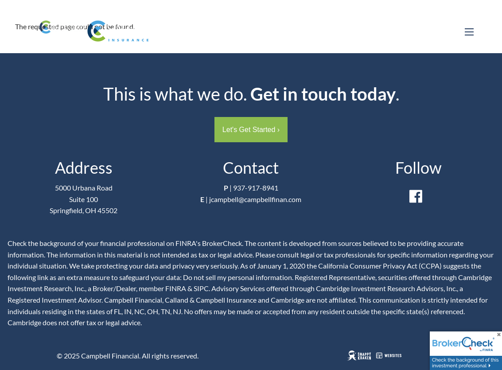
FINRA (175, 288)
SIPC (201, 288)
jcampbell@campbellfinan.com (255, 199)
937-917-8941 (255, 187)
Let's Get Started (251, 129)
